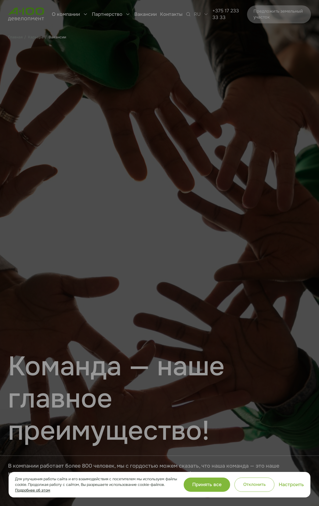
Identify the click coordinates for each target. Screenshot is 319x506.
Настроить (291, 484)
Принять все (207, 484)
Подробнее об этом (32, 490)
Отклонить (254, 484)
